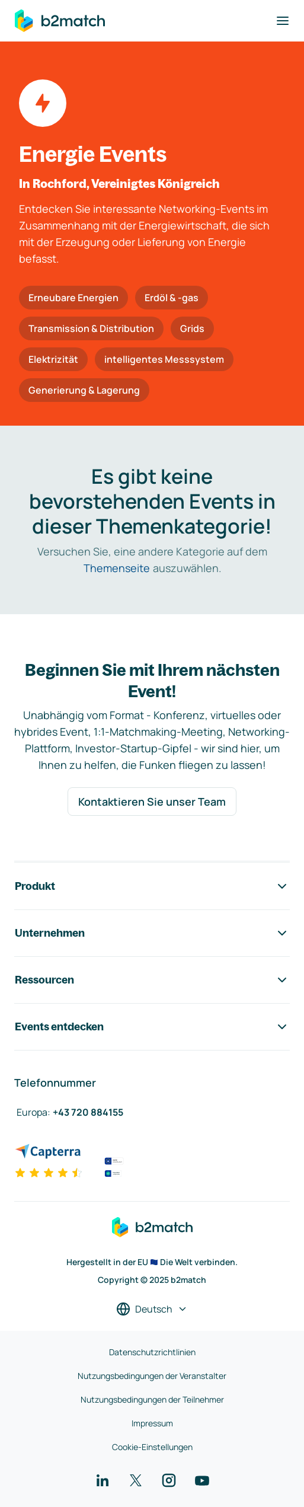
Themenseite (117, 568)
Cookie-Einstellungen (152, 1446)
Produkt (152, 886)
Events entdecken (152, 1027)
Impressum (152, 1423)
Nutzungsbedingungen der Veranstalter (152, 1375)
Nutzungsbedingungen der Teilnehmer (152, 1399)
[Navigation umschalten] (282, 21)
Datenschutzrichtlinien (152, 1352)
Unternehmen (152, 933)
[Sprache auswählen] (152, 1309)
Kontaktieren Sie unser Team (152, 801)
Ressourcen (152, 980)
